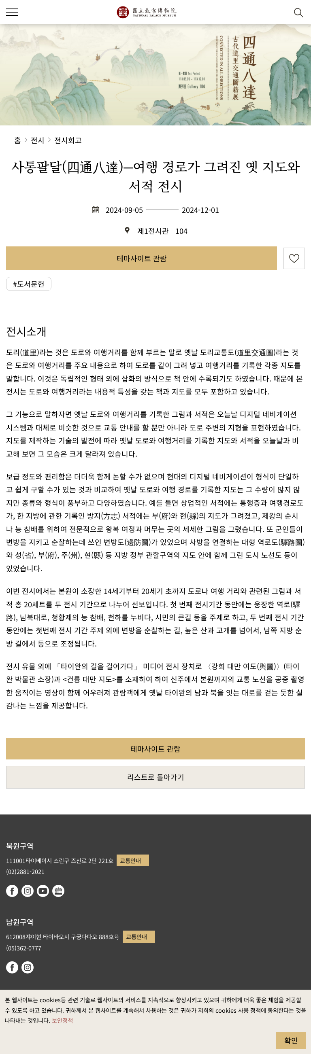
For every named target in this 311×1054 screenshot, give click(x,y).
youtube (43, 891)
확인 (291, 1040)
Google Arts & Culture (58, 891)
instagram (27, 891)
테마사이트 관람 (142, 258)
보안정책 (62, 1020)
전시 (38, 140)
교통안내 (130, 860)
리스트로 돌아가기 (155, 777)
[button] (12, 12)
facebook (12, 891)
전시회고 (68, 140)
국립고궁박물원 (146, 12)
